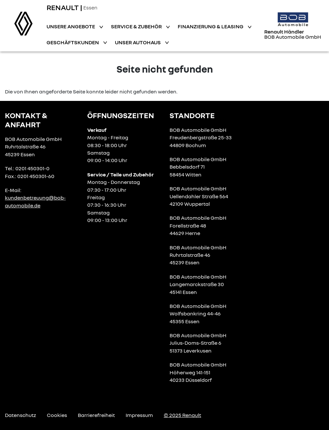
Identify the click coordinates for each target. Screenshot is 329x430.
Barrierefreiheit (96, 415)
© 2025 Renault (182, 415)
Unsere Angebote (71, 26)
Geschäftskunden (73, 42)
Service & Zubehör (137, 26)
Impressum (139, 415)
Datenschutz (20, 415)
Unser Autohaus (138, 42)
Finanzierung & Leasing (211, 26)
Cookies (57, 415)
